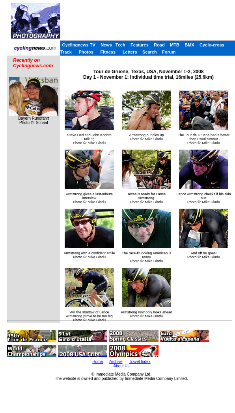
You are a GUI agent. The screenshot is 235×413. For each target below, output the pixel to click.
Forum (168, 52)
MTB (174, 45)
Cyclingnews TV (78, 45)
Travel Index (140, 361)
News (106, 45)
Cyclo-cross (212, 45)
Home (97, 361)
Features (140, 45)
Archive (115, 361)
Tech (120, 45)
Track (66, 52)
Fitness (108, 52)
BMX (189, 45)
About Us (121, 366)
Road (159, 45)
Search (149, 52)
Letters (130, 52)
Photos (86, 52)
